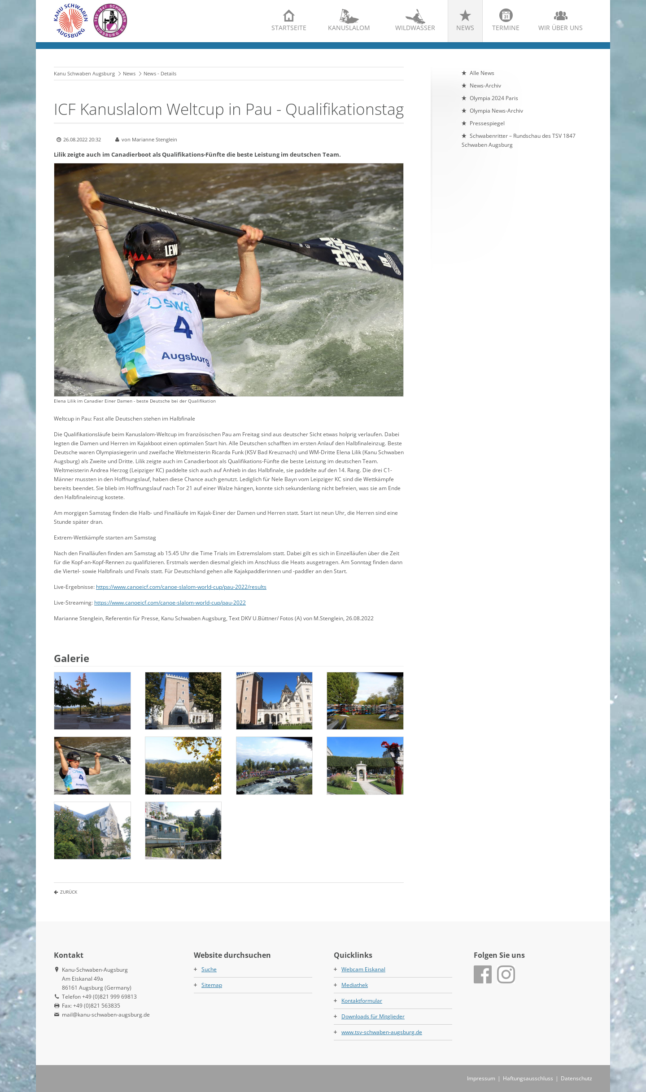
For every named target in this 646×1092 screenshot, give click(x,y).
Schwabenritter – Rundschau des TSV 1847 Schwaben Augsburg (519, 140)
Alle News (482, 73)
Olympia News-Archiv (496, 110)
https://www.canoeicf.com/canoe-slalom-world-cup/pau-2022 (170, 602)
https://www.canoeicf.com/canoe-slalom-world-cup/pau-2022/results (181, 587)
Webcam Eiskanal (363, 969)
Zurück (68, 892)
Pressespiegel (487, 123)
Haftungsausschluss (528, 1078)
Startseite (288, 27)
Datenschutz (576, 1078)
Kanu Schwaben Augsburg (84, 73)
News (465, 27)
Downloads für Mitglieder (373, 1016)
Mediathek (354, 985)
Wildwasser (415, 27)
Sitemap (211, 985)
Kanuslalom (349, 27)
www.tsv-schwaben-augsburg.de (381, 1032)
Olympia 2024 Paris (494, 98)
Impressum (481, 1078)
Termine (505, 27)
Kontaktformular (361, 1000)
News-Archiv (485, 85)
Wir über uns (560, 27)
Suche (209, 969)
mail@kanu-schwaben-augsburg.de (106, 1014)
